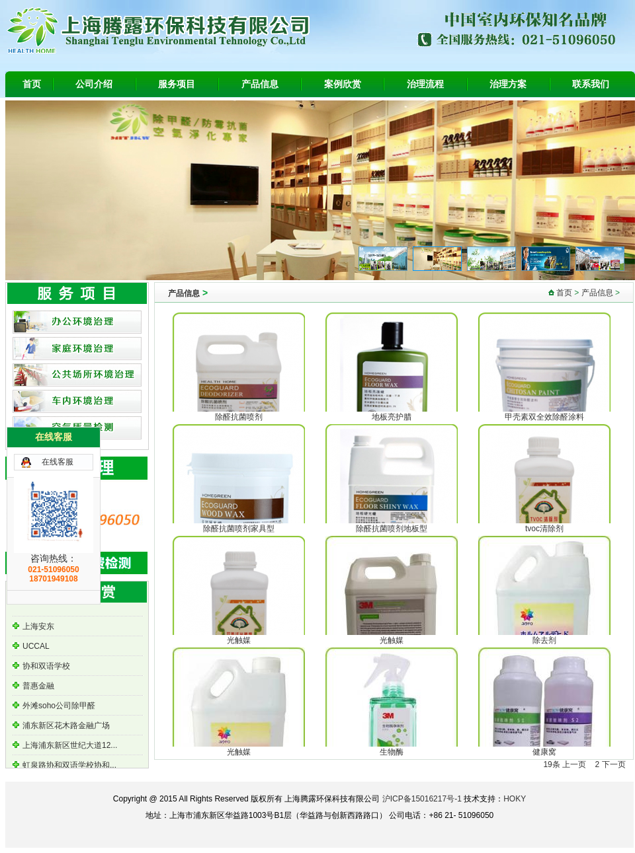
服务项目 (176, 84)
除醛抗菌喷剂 (239, 417)
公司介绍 (93, 84)
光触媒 (239, 640)
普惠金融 (38, 687)
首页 (31, 84)
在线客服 (57, 461)
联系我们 (590, 84)
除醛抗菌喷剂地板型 (391, 528)
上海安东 (38, 627)
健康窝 (544, 752)
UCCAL (36, 647)
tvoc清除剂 (544, 528)
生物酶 (391, 752)
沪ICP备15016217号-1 (422, 798)
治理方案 (508, 84)
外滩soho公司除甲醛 (58, 707)
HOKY (514, 798)
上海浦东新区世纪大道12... (69, 746)
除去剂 (544, 640)
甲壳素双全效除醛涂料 (544, 417)
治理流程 (425, 84)
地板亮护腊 (391, 417)
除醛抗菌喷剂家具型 (239, 528)
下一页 (614, 764)
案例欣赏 (342, 84)
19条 (551, 764)
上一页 (574, 764)
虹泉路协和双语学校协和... (69, 766)
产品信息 (259, 84)
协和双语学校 (46, 667)
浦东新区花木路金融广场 (66, 726)
